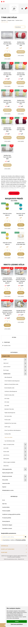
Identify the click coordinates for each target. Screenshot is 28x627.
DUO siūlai (7, 398)
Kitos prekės (5, 479)
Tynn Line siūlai (8, 437)
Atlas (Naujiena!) (8, 377)
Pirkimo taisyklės (6, 510)
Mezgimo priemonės (7, 476)
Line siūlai (7, 405)
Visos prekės (14, 200)
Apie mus (4, 503)
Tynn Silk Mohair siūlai (10, 441)
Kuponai (4, 487)
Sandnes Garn (6, 373)
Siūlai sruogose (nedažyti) (9, 462)
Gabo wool (5, 363)
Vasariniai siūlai (6, 483)
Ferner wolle (6, 451)
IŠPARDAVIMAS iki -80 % (7, 490)
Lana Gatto (5, 448)
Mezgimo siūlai (6, 356)
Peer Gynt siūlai (8, 416)
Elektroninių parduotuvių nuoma (10, 559)
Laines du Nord (6, 366)
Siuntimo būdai (6, 507)
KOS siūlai (7, 402)
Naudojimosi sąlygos (7, 525)
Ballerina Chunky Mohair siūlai (11, 384)
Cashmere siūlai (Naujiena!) (11, 391)
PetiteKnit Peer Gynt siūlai (10, 423)
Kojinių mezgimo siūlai (7, 472)
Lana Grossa (6, 455)
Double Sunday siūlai (9, 395)
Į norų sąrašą (7, 58)
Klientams (4, 552)
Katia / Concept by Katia (8, 444)
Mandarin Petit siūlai (9, 409)
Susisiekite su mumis (7, 528)
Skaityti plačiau (14, 193)
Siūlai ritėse (6, 465)
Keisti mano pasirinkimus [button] (17, 624)
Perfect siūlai (7, 419)
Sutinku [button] (17, 621)
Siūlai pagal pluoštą (7, 469)
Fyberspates (6, 458)
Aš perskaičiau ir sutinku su (14, 540)
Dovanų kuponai (6, 521)
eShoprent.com (21, 559)
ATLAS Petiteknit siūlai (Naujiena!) (12, 380)
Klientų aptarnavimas (7, 549)
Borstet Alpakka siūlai (9, 387)
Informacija (4, 545)
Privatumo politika (6, 517)
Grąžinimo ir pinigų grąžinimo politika (11, 514)
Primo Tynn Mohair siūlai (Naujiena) (12, 430)
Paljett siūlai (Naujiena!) (10, 412)
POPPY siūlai (7, 426)
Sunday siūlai (8, 434)
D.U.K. (3, 500)
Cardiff (4, 359)
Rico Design (6, 370)
